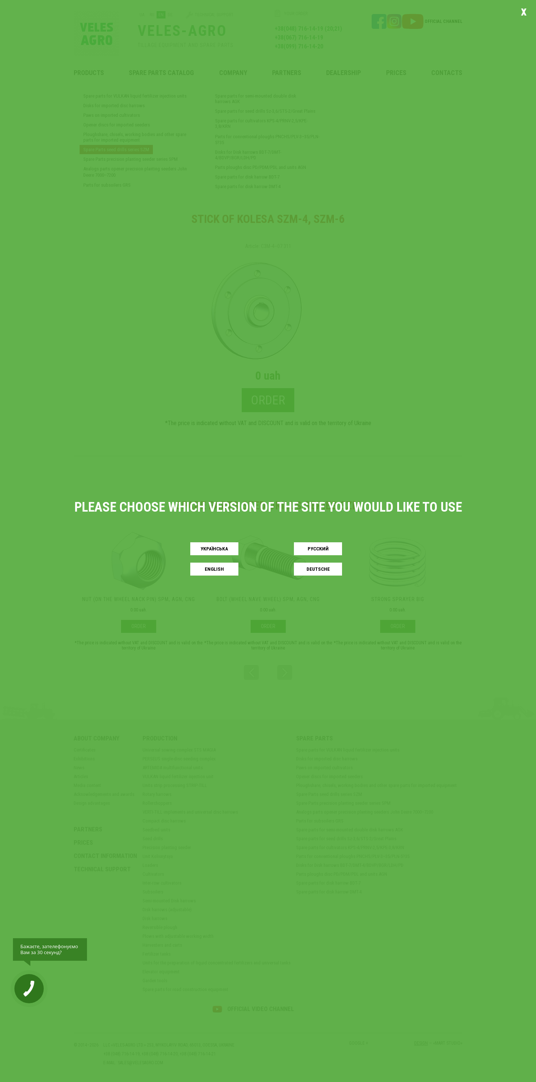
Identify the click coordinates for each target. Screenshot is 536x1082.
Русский (318, 549)
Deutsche (318, 569)
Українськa (214, 549)
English (214, 569)
